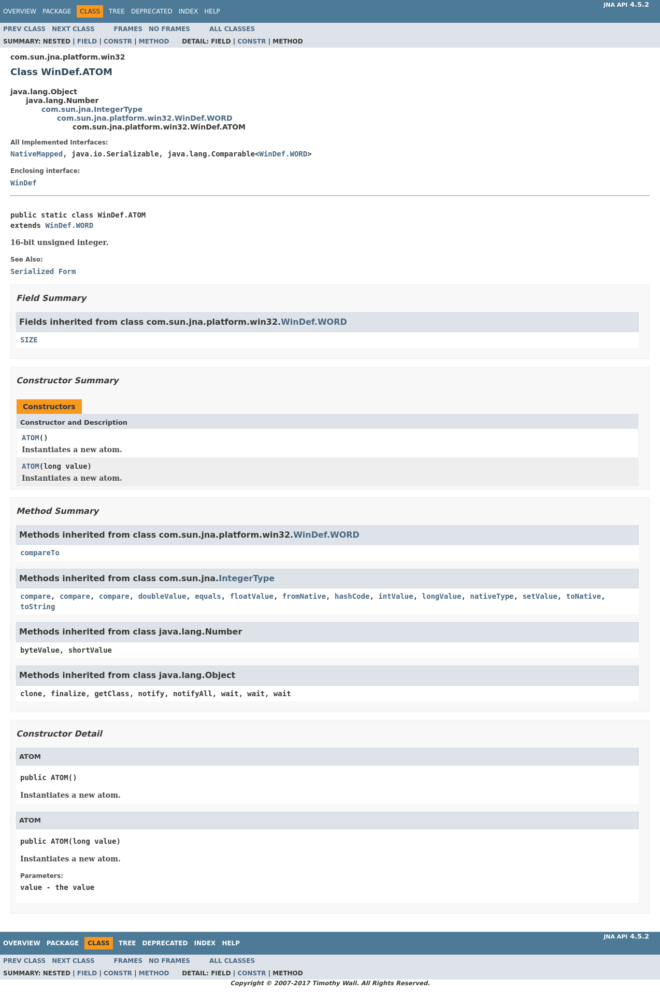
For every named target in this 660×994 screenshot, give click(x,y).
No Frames (169, 29)
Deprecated (152, 11)
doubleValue (162, 596)
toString (37, 606)
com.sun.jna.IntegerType (91, 109)
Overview (19, 11)
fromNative (304, 596)
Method (154, 41)
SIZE (29, 340)
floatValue (252, 596)
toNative (583, 596)
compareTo (40, 553)
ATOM (30, 438)
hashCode (352, 596)
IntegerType (247, 578)
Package (56, 11)
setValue (539, 596)
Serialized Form (43, 271)
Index (188, 11)
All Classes (232, 29)
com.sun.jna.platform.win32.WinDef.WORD (145, 118)
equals (208, 596)
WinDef (23, 183)
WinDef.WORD (283, 154)
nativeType (491, 596)
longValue (442, 596)
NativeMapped (36, 154)
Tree (117, 11)
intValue (395, 596)
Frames (128, 29)
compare (35, 596)
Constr (118, 41)
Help (212, 11)
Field (87, 41)
